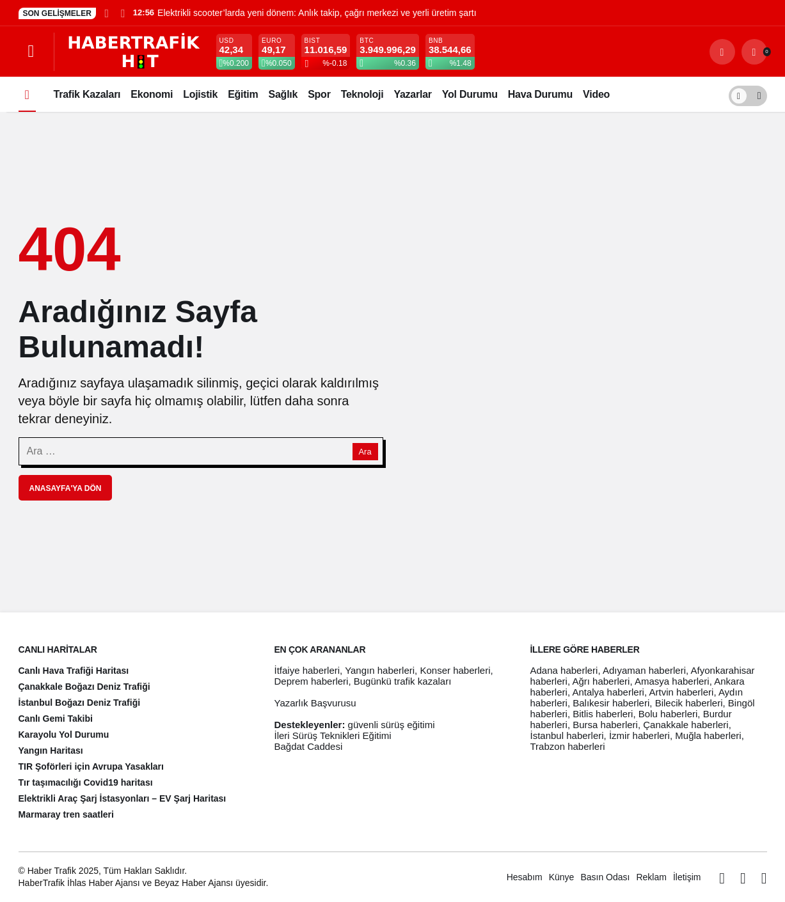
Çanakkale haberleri (685, 724)
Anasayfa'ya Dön (65, 488)
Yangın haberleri (380, 670)
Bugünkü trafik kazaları (403, 681)
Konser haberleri (455, 670)
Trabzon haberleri (567, 746)
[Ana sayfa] (27, 94)
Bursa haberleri (605, 724)
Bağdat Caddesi (308, 746)
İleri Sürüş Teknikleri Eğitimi (333, 735)
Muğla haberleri (708, 735)
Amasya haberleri (672, 681)
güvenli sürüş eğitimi (391, 724)
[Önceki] (107, 13)
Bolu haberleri (668, 713)
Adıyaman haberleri (644, 670)
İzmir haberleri (639, 735)
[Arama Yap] (722, 52)
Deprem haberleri (311, 681)
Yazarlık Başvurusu (315, 702)
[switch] (748, 94)
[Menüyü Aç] (31, 52)
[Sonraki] (122, 13)
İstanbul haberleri (567, 735)
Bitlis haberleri (603, 713)
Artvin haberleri (681, 692)
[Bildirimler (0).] (754, 52)
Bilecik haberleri (689, 702)
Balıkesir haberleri (611, 702)
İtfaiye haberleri (307, 670)
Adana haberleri (564, 670)
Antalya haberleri (608, 692)
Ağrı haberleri (601, 681)
